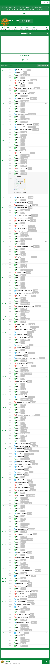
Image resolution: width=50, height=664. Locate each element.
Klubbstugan (33, 98)
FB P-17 (23, 106)
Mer (47, 28)
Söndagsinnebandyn (26, 239)
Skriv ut (24, 60)
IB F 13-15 (23, 150)
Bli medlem (15, 28)
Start (2, 28)
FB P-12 (25, 72)
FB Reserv (33, 80)
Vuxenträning (24, 96)
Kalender (7, 28)
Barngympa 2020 (25, 303)
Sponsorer (34, 28)
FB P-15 (23, 111)
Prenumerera (25, 56)
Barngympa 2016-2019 (27, 270)
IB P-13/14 (23, 254)
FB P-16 (29, 70)
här (47, 7)
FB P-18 (23, 78)
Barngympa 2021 (25, 319)
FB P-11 (31, 83)
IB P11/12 (23, 137)
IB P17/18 (23, 322)
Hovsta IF (30, 197)
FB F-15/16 (36, 124)
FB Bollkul (23, 160)
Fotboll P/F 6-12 (25, 75)
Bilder (21, 28)
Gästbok (27, 28)
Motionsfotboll (25, 101)
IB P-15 (22, 85)
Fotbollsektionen (34, 451)
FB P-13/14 (37, 88)
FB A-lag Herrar (25, 119)
